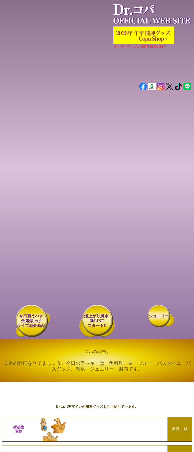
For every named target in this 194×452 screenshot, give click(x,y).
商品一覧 (180, 429)
